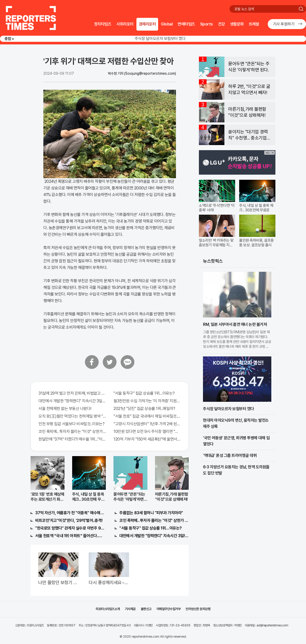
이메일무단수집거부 (169, 609)
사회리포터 (125, 24)
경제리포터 (147, 24)
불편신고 (146, 609)
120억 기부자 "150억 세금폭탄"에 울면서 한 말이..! (147, 439)
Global (167, 24)
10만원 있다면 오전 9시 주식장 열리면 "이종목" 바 (147, 431)
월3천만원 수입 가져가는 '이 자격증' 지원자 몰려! (147, 400)
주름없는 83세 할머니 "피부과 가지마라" (151, 512)
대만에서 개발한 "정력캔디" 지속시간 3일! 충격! (154, 535)
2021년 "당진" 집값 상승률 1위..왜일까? (144, 408)
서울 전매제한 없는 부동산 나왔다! (65, 408)
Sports (206, 24)
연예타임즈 (186, 24)
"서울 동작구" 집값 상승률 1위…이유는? (144, 393)
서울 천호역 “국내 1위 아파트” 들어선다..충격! (70, 535)
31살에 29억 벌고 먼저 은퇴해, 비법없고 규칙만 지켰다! (72, 393)
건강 (221, 24)
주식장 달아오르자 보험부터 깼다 (160, 38)
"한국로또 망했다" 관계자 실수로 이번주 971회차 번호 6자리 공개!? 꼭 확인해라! (70, 528)
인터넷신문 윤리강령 (198, 609)
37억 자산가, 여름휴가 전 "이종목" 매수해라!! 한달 (70, 512)
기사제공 (130, 609)
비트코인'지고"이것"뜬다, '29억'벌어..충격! (69, 520)
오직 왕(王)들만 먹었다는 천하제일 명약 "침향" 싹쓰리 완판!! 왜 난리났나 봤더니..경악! (72, 416)
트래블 (254, 24)
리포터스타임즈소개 (108, 609)
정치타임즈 (102, 24)
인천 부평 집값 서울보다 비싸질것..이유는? (71, 423)
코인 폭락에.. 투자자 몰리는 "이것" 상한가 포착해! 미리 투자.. (72, 431)
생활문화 (237, 24)
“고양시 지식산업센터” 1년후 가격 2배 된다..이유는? (147, 423)
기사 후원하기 (284, 24)
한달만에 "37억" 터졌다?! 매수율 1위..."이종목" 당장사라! (72, 439)
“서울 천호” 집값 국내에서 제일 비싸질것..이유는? (147, 416)
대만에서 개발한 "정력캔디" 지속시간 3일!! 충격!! (72, 400)
